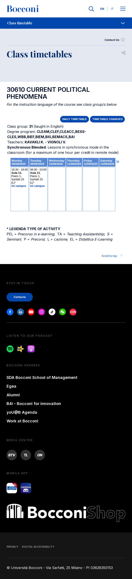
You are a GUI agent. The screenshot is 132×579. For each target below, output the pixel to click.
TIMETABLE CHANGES (107, 119)
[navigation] (66, 23)
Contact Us (114, 40)
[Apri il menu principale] (122, 9)
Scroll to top (113, 256)
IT (112, 8)
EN (102, 8)
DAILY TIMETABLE (74, 119)
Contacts (20, 297)
